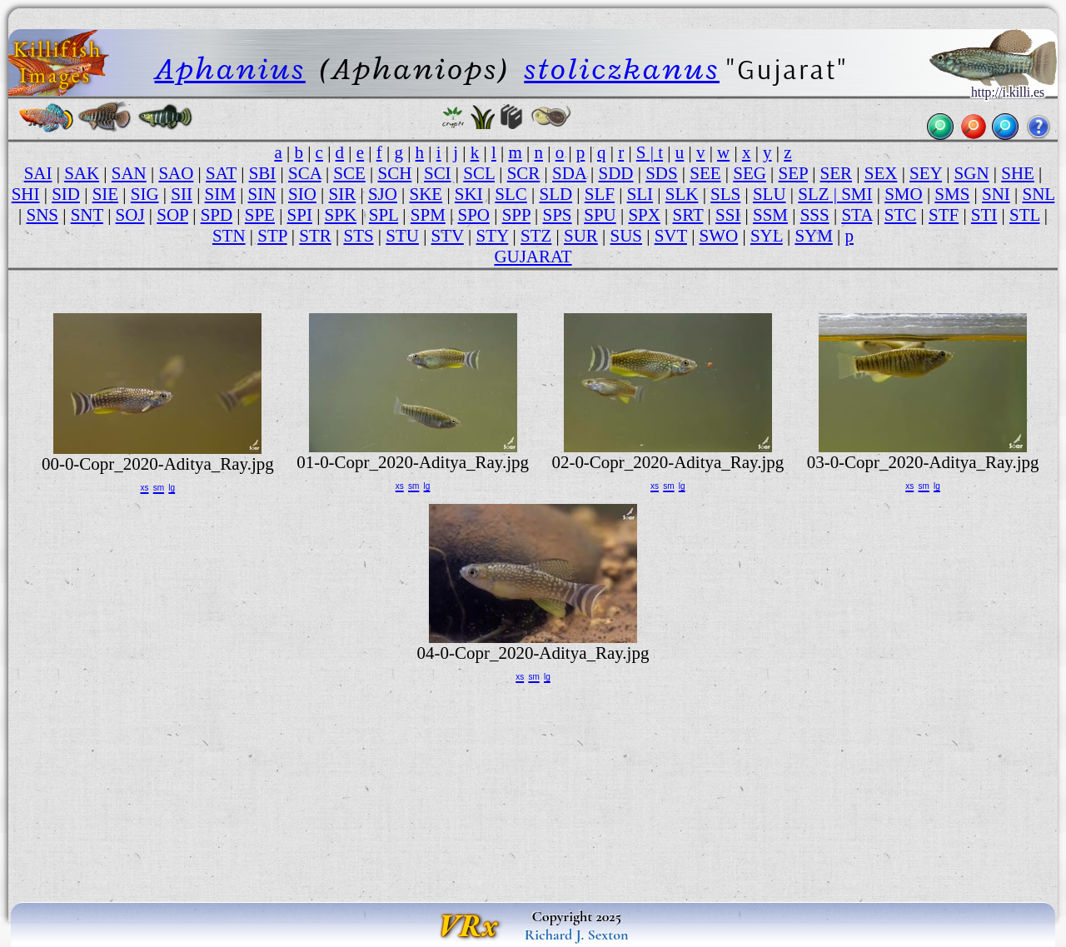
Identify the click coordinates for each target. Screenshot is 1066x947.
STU (402, 236)
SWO (719, 236)
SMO (903, 194)
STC (900, 215)
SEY (925, 173)
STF (944, 215)
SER (836, 173)
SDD (615, 173)
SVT (671, 236)
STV (447, 236)
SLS (725, 194)
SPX (644, 215)
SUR (581, 236)
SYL (766, 236)
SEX (881, 173)
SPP (516, 215)
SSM (770, 215)
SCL (479, 173)
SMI (856, 194)
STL (1024, 215)
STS (358, 236)
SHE (1017, 173)
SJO (382, 194)
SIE (105, 194)
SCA (304, 173)
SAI (38, 173)
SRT (688, 215)
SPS (557, 215)
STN (229, 236)
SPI (299, 215)
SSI (727, 215)
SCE (349, 173)
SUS (626, 236)
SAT (221, 173)
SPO (473, 215)
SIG (145, 194)
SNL (1038, 194)
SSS (814, 215)
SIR (342, 194)
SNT (87, 215)
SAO (175, 173)
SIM (220, 194)
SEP (793, 173)
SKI (469, 194)
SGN (971, 173)
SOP (172, 215)
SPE (260, 215)
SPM (428, 215)
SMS (951, 194)
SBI (262, 173)
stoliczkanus (622, 68)
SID (66, 194)
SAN (129, 173)
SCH (394, 173)
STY (492, 236)
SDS (661, 173)
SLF (600, 194)
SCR (523, 173)
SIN (262, 194)
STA (856, 215)
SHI (26, 194)
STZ (536, 236)
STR (315, 236)
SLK (682, 194)
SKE (426, 194)
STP (271, 236)
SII (181, 194)
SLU (769, 194)
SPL (383, 215)
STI (984, 215)
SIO (302, 194)
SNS (42, 215)
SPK (340, 215)
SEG (749, 173)
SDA (569, 173)
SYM (813, 236)
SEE (705, 173)
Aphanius (230, 68)
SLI (640, 194)
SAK (81, 173)
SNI (996, 194)
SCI (437, 173)
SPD (216, 215)
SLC (510, 194)
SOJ (130, 215)
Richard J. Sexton (577, 934)
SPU (599, 215)
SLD (556, 194)
